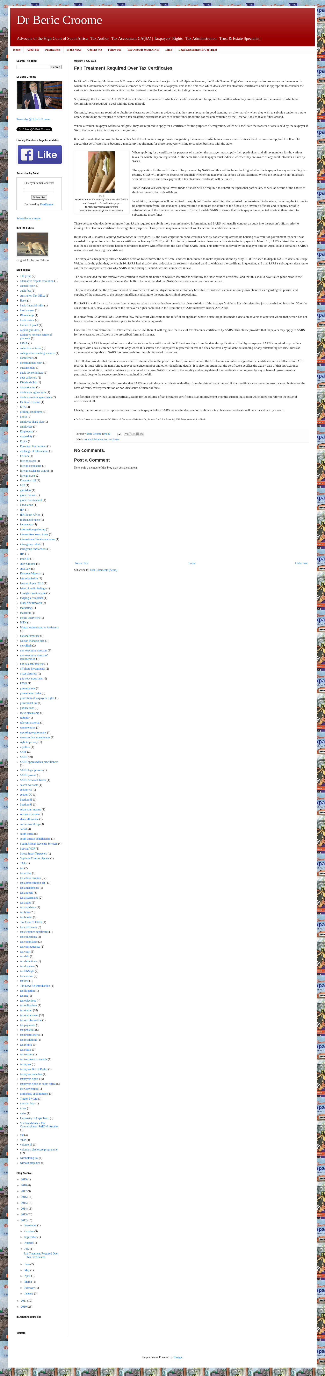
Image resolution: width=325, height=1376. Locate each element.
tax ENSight (27, 971)
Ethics (23, 441)
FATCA (24, 455)
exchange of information (34, 451)
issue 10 (25, 558)
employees (26, 426)
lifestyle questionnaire (33, 593)
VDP (23, 1139)
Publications (52, 49)
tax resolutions (28, 1039)
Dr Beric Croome (59, 20)
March (28, 1281)
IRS (22, 553)
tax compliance (29, 941)
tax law (24, 980)
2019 (24, 1179)
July (27, 1248)
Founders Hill (28, 480)
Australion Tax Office (32, 295)
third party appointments (34, 1093)
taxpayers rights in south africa (38, 1083)
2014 (24, 1208)
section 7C (26, 794)
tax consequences (30, 946)
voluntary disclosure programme (39, 1149)
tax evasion (26, 976)
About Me (33, 49)
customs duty (27, 367)
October (29, 1231)
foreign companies (31, 465)
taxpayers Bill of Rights (34, 1069)
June (27, 1264)
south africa (27, 833)
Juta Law (25, 568)
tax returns (26, 1044)
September (30, 1237)
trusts (23, 1108)
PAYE (23, 683)
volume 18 (26, 1144)
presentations (27, 688)
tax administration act (32, 882)
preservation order (30, 693)
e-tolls (23, 416)
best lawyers (27, 310)
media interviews (30, 617)
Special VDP (27, 848)
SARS (23, 757)
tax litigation (27, 990)
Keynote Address (30, 573)
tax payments (27, 1025)
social (23, 829)
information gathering (32, 529)
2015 (24, 1202)
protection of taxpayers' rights (37, 698)
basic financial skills (32, 305)
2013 (24, 1214)
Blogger (177, 1357)
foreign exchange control (34, 470)
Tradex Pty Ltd (28, 1098)
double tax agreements (33, 392)
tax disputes (27, 966)
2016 (24, 1196)
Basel (23, 300)
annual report (27, 285)
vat (22, 1134)
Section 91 (26, 804)
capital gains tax (29, 330)
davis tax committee (31, 372)
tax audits (25, 902)
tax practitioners (29, 1034)
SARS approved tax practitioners (39, 761)
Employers (26, 431)
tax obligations (28, 1005)
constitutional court (31, 362)
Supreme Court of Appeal (35, 858)
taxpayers (25, 1064)
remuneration (28, 727)
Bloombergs (27, 315)
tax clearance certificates (34, 931)
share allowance (29, 819)
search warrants (29, 785)
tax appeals (26, 892)
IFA (22, 509)
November (30, 1225)
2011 (24, 1300)
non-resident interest (32, 663)
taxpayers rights (29, 1078)
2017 (24, 1191)
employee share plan (32, 421)
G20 (22, 485)
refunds (24, 717)
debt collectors (28, 377)
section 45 (26, 789)
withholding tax (29, 1158)
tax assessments (29, 897)
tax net (24, 995)
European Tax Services (33, 446)
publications (27, 708)
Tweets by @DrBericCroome (33, 119)
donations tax (28, 387)
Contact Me (94, 49)
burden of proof (29, 325)
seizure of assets (29, 814)
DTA (23, 406)
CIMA (24, 343)
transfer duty (27, 1103)
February (29, 1287)
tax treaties (26, 1054)
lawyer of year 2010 (31, 583)
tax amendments (29, 887)
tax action (25, 873)
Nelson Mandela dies (32, 640)
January (29, 1293)
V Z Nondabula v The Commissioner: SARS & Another (39, 1125)
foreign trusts (27, 475)
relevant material (29, 722)
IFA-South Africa (30, 514)
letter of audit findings (33, 588)
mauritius (25, 612)
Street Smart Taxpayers (33, 853)
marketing (26, 607)
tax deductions (28, 961)
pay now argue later (31, 678)
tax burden (26, 917)
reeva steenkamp (29, 712)
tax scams (25, 1049)
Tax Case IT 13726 (31, 922)
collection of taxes (30, 348)
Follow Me (114, 49)
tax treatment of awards (33, 1059)
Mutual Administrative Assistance (39, 627)
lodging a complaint (31, 598)
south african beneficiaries (35, 838)
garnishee (25, 490)
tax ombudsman (29, 1015)
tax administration (93, 439)
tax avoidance (28, 907)
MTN (23, 622)
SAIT (23, 752)
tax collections (28, 936)
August (28, 1242)
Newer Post (81, 563)
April (27, 1276)
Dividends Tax (28, 382)
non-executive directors (33, 650)
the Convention (29, 1088)
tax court (25, 951)
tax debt (24, 956)
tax (22, 868)
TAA (23, 863)
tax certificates (111, 439)
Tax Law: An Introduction (35, 985)
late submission (29, 578)
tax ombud (26, 1010)
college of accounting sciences (37, 353)
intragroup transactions (33, 549)
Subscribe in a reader (28, 218)
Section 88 (26, 799)
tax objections (28, 1000)
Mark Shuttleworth (31, 602)
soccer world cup (30, 824)
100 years (25, 276)
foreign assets (28, 460)
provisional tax (28, 703)
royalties (25, 747)
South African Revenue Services (39, 843)
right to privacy (29, 742)
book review (27, 320)
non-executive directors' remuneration (34, 657)
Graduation (26, 504)
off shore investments (32, 668)
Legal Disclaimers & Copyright (198, 49)
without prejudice (30, 1162)
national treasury (29, 635)
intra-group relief (30, 544)
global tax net (28, 495)
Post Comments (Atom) (103, 570)
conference (26, 357)
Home (17, 49)
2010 (24, 1306)
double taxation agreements (36, 397)
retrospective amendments (35, 737)
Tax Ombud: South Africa (143, 49)
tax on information (31, 1020)
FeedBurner (47, 204)
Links (168, 49)
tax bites (25, 912)
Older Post (301, 563)
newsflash (26, 645)
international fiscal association (37, 539)
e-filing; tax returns (31, 411)
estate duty (26, 436)
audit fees (25, 290)
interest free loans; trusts (34, 534)
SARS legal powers (31, 770)
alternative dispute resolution (37, 281)
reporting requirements (33, 732)
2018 (24, 1185)
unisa (23, 1113)
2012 (24, 1220)
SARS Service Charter (33, 780)
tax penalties (27, 1029)
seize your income (30, 809)
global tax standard (31, 500)
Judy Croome (28, 563)
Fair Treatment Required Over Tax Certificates (41, 1255)
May (27, 1270)
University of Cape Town (34, 1118)
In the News (74, 49)
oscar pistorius (28, 673)
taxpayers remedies (31, 1074)
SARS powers (28, 775)
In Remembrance (30, 519)
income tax (26, 524)
